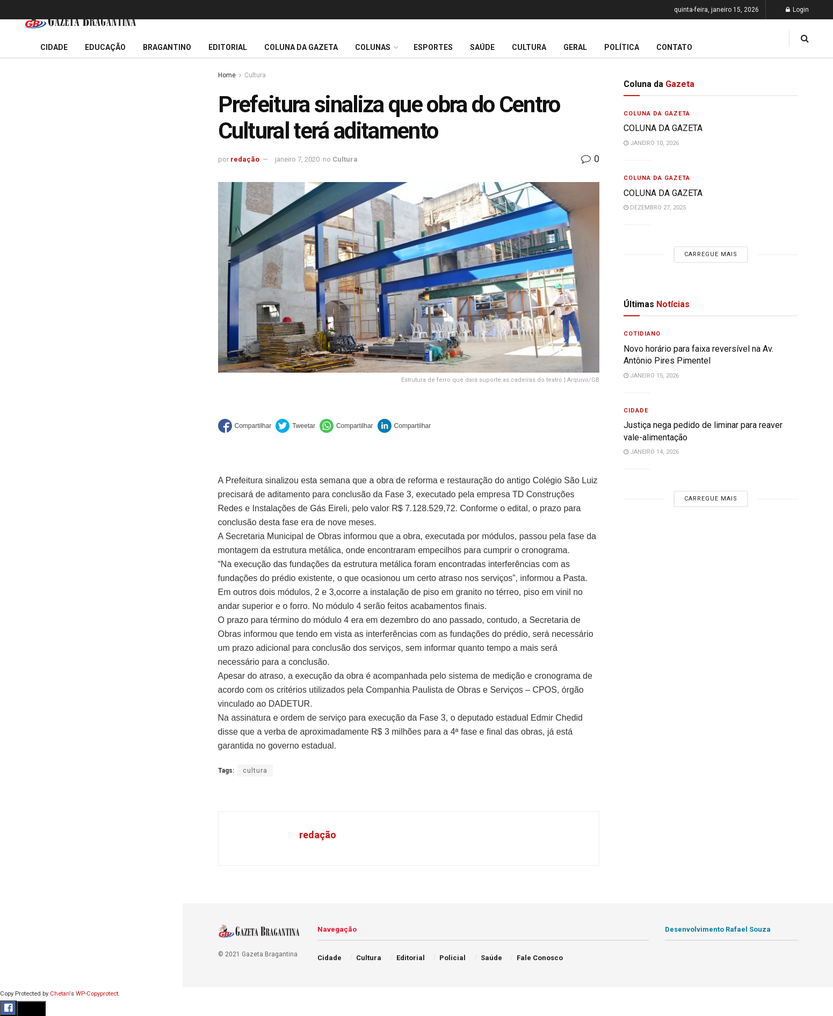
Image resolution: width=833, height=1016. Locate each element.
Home (227, 75)
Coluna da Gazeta (42, 399)
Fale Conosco (35, 562)
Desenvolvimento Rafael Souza (718, 929)
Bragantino (30, 419)
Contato (674, 47)
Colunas (372, 47)
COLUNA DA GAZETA (663, 128)
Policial (24, 480)
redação (244, 159)
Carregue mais (91, 252)
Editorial (26, 378)
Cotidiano (642, 333)
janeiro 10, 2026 (651, 143)
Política (25, 501)
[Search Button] (160, 643)
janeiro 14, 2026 (651, 451)
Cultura (24, 460)
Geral (20, 542)
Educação (28, 357)
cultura (255, 770)
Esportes (27, 440)
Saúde (22, 522)
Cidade (24, 337)
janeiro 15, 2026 (651, 375)
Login (797, 9)
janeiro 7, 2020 (297, 159)
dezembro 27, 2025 (655, 207)
